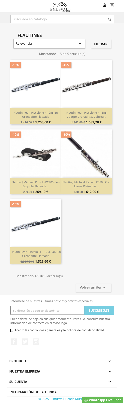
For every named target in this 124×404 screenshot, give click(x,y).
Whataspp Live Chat (102, 400)
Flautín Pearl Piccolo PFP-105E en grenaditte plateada (35, 115)
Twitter (25, 341)
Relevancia (49, 43)
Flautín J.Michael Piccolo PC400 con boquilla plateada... (36, 184)
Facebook (14, 341)
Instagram (36, 341)
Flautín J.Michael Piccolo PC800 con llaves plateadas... (86, 184)
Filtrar (101, 44)
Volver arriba (93, 287)
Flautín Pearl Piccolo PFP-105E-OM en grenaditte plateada (36, 254)
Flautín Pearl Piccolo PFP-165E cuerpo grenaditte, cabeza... (86, 115)
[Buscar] (62, 19)
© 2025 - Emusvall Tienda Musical (62, 399)
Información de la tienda (33, 392)
